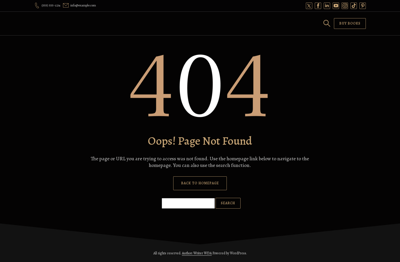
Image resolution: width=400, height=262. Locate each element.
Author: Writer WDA (197, 253)
